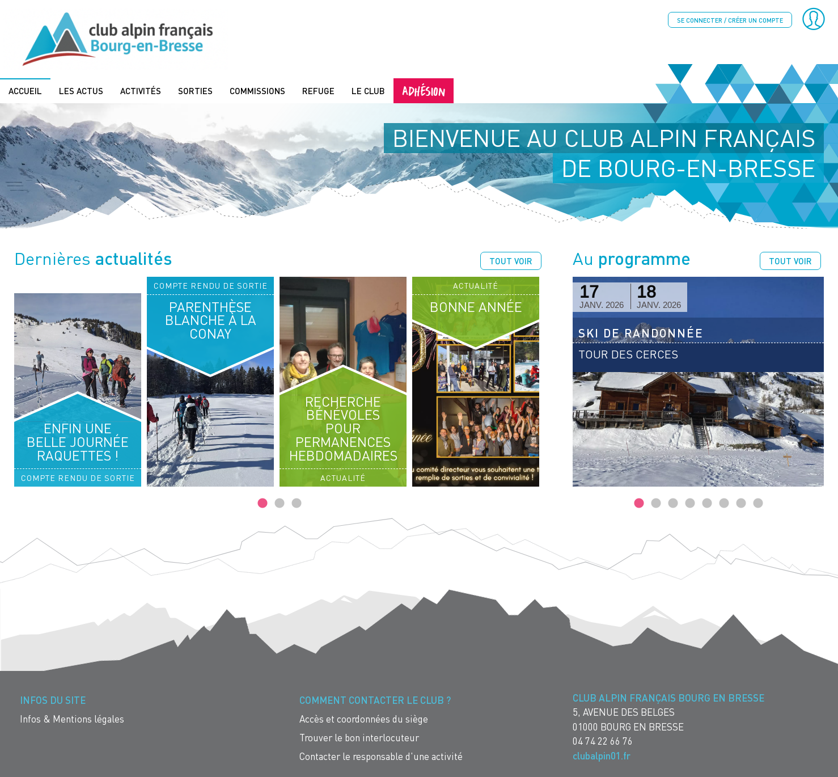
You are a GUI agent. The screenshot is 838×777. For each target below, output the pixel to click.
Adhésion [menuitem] (423, 90)
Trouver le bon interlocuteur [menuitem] (359, 738)
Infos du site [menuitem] (53, 700)
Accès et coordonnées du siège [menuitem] (363, 719)
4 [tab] (690, 503)
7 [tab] (741, 503)
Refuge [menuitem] (318, 91)
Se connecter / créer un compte (730, 20)
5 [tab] (707, 503)
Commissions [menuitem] (257, 91)
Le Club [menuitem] (368, 91)
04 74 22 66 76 (603, 741)
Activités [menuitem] (140, 91)
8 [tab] (758, 503)
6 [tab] (724, 503)
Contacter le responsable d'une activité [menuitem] (381, 756)
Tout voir (510, 261)
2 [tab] (279, 503)
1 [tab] (262, 503)
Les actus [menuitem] (81, 91)
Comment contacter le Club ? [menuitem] (375, 700)
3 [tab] (296, 503)
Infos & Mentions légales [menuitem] (72, 719)
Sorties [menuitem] (195, 91)
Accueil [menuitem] (25, 91)
